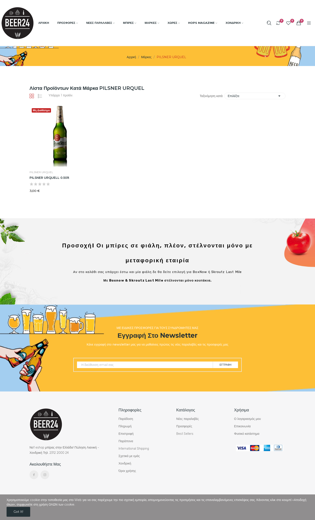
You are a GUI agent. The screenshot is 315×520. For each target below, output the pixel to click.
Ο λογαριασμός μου (247, 419)
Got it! (18, 512)
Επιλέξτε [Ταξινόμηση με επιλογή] (255, 96)
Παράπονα (126, 441)
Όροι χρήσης (127, 471)
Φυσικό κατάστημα (246, 434)
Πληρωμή (125, 426)
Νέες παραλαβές (187, 419)
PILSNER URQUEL (41, 172)
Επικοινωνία (242, 426)
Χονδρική (125, 463)
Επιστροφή (126, 434)
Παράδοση (126, 419)
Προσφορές (184, 426)
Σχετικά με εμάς (129, 456)
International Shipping (134, 448)
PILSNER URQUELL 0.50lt (49, 178)
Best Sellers (184, 434)
